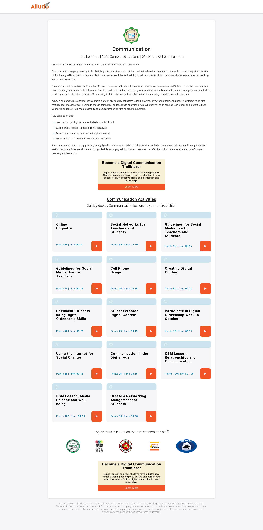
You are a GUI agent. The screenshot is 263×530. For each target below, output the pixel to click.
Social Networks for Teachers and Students (128, 228)
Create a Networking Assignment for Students (128, 400)
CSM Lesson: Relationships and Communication (180, 357)
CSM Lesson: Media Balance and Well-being (73, 400)
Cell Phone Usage (120, 270)
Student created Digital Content (125, 313)
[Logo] (40, 6)
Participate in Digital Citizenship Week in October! (182, 315)
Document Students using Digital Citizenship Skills (73, 315)
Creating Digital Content (178, 270)
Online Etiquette (64, 226)
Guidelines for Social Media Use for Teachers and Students (183, 230)
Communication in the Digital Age (129, 355)
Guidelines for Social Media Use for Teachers (74, 272)
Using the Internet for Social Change (75, 355)
